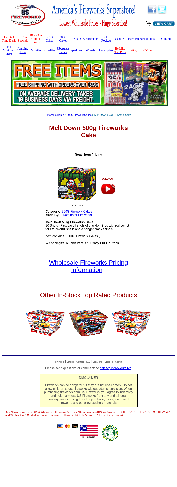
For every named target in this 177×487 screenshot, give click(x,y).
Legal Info (97, 362)
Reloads (76, 38)
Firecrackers (134, 38)
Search (118, 362)
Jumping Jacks (22, 50)
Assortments (90, 38)
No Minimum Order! (9, 50)
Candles (120, 38)
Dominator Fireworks (77, 215)
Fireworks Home (55, 114)
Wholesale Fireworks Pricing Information (88, 266)
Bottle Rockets (106, 38)
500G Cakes (49, 38)
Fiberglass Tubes (63, 50)
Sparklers (76, 50)
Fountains (148, 38)
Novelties (49, 50)
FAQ (88, 362)
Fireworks (59, 362)
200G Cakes (63, 38)
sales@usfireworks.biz (115, 368)
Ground (166, 38)
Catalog (70, 362)
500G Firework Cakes (79, 114)
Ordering (109, 362)
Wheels (90, 50)
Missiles (36, 50)
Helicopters (106, 50)
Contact (80, 362)
